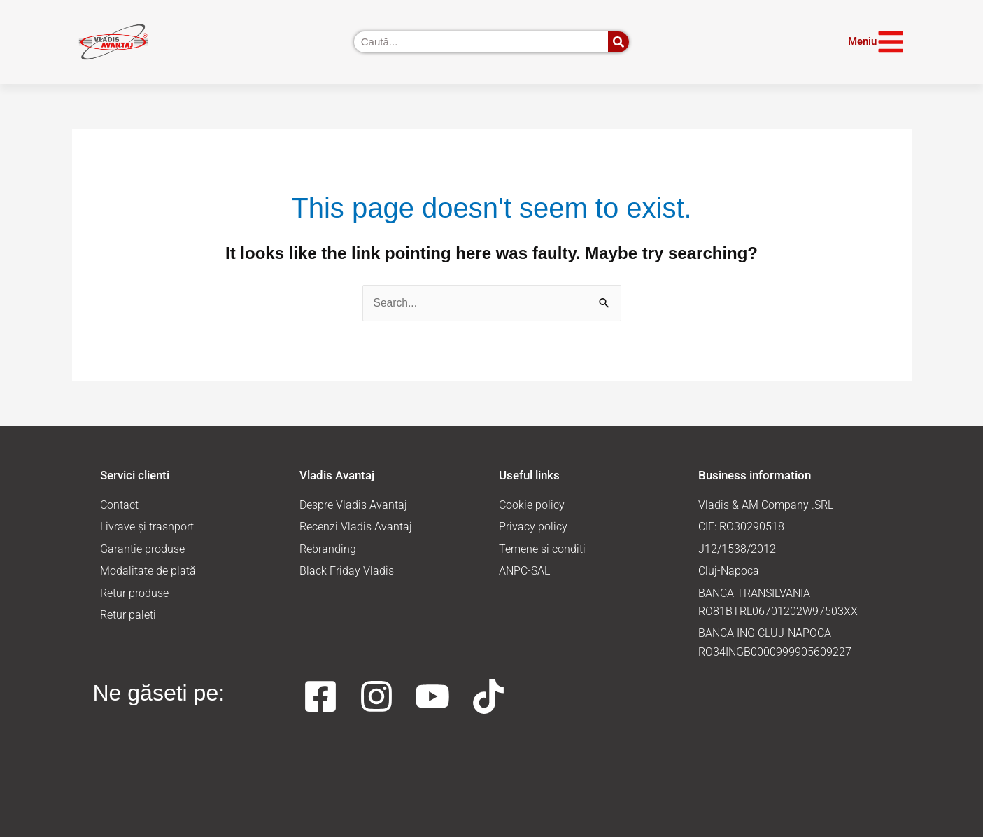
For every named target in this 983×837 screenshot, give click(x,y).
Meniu (862, 41)
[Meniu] (891, 42)
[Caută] (618, 41)
